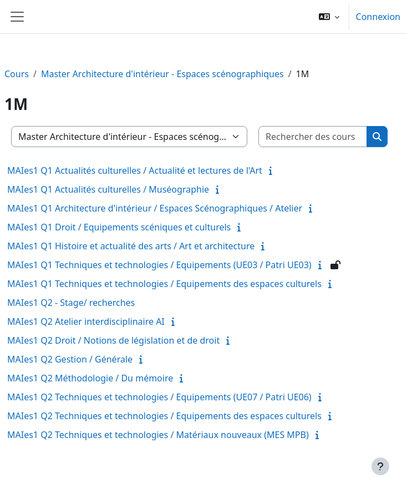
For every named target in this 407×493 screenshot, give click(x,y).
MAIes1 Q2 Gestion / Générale (70, 359)
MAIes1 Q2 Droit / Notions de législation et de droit (113, 340)
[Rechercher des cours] (313, 136)
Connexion (378, 17)
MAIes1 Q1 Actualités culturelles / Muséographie (108, 189)
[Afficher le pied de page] (380, 466)
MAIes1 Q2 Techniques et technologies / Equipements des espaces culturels (164, 416)
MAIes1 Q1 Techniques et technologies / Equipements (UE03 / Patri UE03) (159, 265)
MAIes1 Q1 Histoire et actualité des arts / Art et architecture (131, 246)
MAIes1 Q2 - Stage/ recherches (71, 302)
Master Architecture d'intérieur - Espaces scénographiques (162, 74)
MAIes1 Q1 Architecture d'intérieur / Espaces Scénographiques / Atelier (154, 208)
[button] (329, 16)
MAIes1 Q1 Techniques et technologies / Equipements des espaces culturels (164, 284)
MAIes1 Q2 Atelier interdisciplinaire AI (86, 321)
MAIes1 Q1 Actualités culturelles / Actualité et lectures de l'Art (134, 170)
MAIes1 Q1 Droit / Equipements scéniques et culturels (119, 227)
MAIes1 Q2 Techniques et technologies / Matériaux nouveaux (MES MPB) (158, 435)
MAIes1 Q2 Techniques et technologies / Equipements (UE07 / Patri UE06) (159, 397)
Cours (16, 74)
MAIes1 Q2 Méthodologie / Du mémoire (90, 378)
